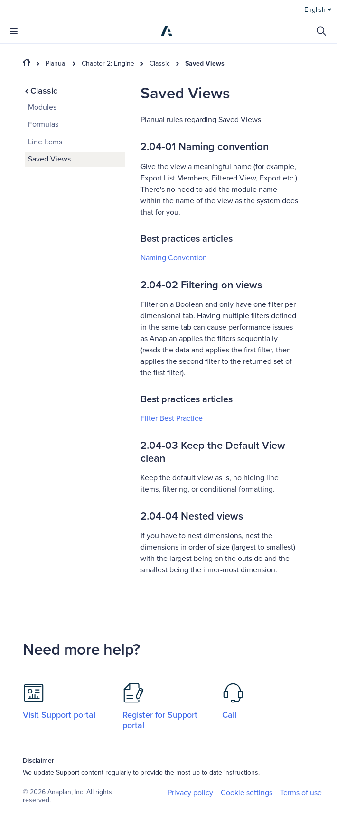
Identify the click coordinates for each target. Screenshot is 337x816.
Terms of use (301, 792)
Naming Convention (173, 258)
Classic (160, 63)
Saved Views (205, 63)
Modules (42, 107)
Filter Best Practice (171, 418)
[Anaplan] (166, 30)
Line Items (45, 142)
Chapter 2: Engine (108, 63)
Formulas (43, 124)
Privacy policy (190, 792)
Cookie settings (246, 792)
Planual (56, 63)
